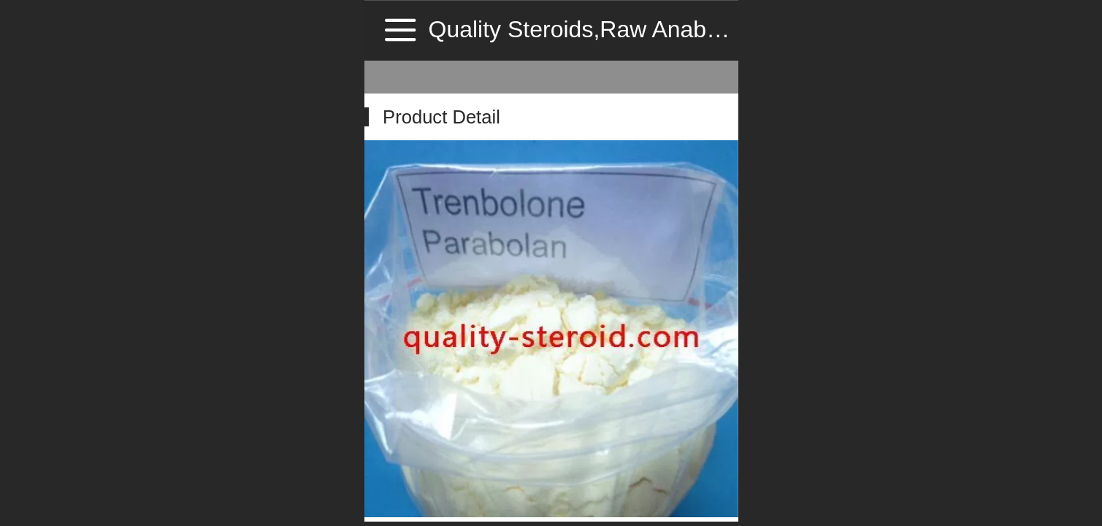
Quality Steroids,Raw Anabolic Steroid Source (666, 29)
